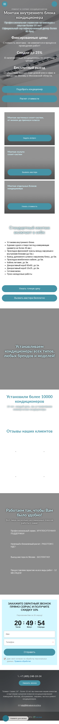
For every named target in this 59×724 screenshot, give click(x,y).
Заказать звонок (30, 683)
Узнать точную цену (29, 288)
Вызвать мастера (29, 172)
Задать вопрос (29, 138)
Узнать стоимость (29, 206)
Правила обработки (22, 661)
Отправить (29, 652)
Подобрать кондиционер (29, 89)
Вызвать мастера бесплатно (29, 298)
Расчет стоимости (29, 98)
